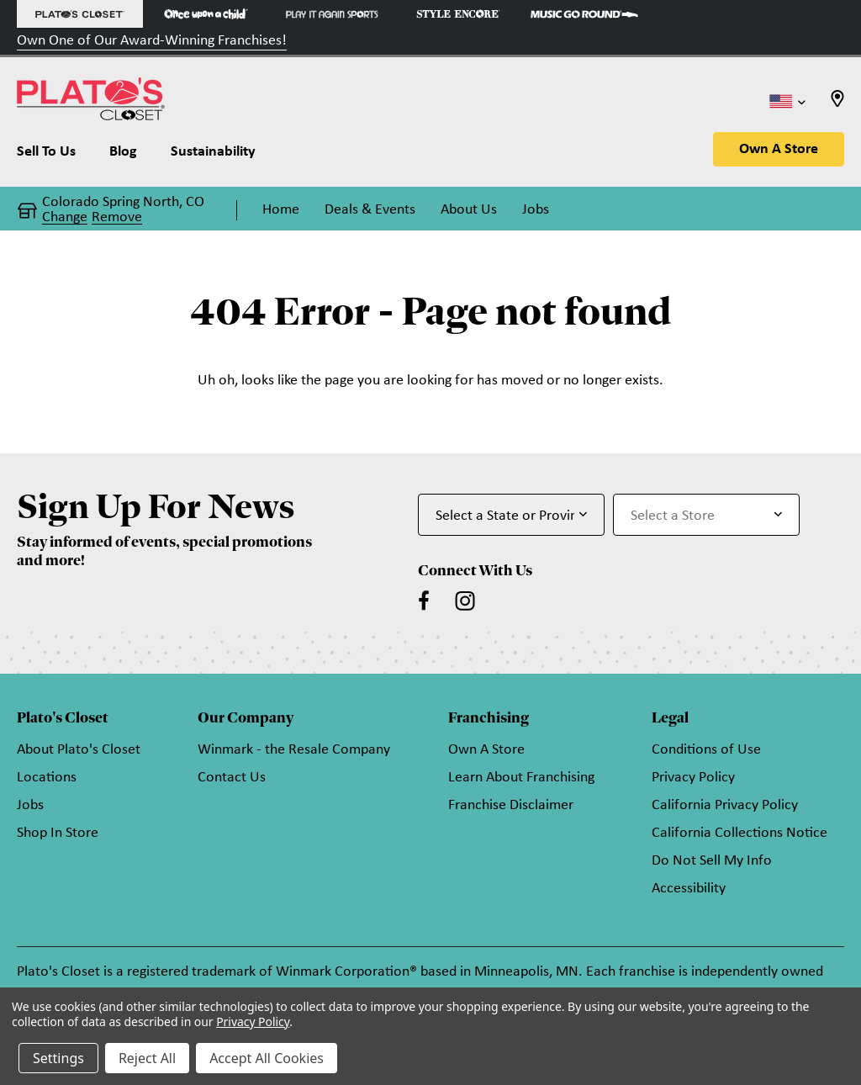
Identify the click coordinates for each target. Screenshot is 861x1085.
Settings (58, 1058)
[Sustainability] (213, 155)
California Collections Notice (739, 833)
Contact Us (232, 778)
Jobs (30, 805)
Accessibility (689, 889)
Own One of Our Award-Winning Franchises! (152, 41)
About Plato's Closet (78, 750)
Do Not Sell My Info (712, 861)
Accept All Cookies (266, 1058)
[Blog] (123, 155)
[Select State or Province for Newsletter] (511, 515)
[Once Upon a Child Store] (206, 14)
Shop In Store (57, 833)
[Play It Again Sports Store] (332, 14)
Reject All (147, 1058)
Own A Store (778, 149)
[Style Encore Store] (458, 14)
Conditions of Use (706, 750)
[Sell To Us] (54, 155)
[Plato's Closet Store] (80, 14)
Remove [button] (117, 217)
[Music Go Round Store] (584, 14)
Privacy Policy (693, 778)
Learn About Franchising (521, 778)
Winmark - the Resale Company (294, 750)
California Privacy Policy (725, 805)
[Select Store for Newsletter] (706, 515)
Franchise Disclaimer (510, 805)
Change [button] (64, 217)
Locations (47, 778)
